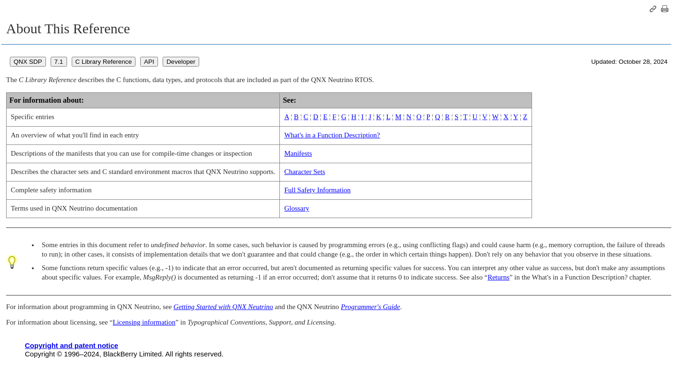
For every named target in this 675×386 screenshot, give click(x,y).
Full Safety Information (317, 190)
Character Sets (304, 171)
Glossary (296, 208)
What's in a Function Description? (332, 135)
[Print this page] (664, 9)
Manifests (298, 153)
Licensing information (143, 322)
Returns (499, 277)
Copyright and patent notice (71, 345)
